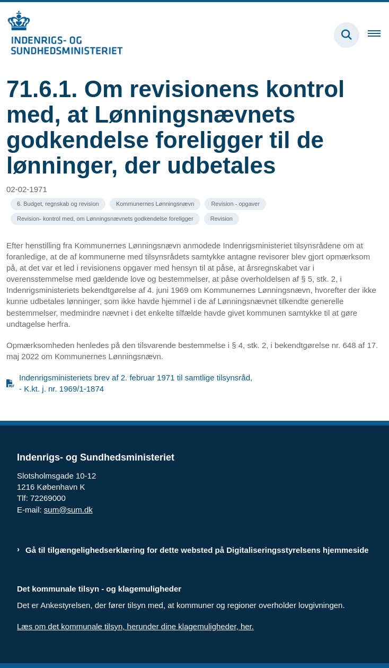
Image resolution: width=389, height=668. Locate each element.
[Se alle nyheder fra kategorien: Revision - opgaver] (235, 204)
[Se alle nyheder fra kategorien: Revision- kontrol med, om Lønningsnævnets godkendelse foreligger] (105, 219)
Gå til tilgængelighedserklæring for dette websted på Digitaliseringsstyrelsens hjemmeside (197, 549)
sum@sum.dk (68, 509)
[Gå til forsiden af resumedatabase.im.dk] (61, 35)
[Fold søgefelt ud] (346, 35)
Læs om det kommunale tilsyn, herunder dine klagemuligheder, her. (135, 626)
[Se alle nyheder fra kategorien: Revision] (221, 219)
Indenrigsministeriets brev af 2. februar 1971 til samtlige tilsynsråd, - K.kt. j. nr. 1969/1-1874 (135, 383)
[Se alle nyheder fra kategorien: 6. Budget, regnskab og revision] (58, 204)
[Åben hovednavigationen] (378, 35)
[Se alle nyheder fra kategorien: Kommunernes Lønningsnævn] (155, 204)
